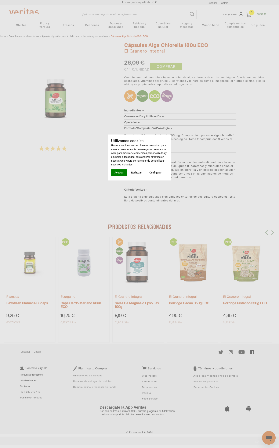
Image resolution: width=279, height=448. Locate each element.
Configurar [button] (155, 172)
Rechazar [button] (136, 172)
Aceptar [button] (119, 172)
